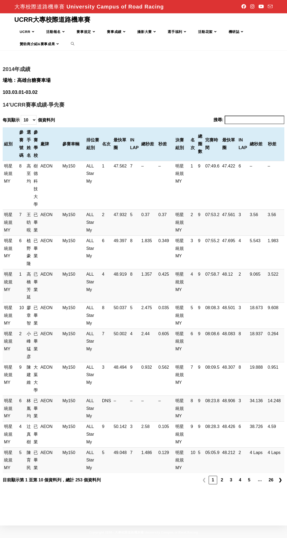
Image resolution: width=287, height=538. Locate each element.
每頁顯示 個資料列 (29, 120)
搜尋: (218, 119)
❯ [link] (280, 480)
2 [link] (222, 480)
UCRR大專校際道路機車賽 (52, 19)
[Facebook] (244, 6)
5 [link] (249, 480)
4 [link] (240, 480)
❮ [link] (204, 480)
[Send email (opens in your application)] (269, 7)
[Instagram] (253, 6)
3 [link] (231, 480)
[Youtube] (261, 6)
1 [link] (213, 480)
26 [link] (271, 480)
